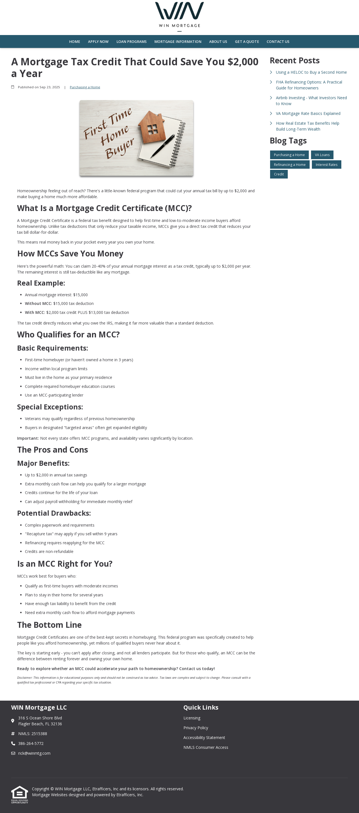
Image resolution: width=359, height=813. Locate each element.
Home (74, 41)
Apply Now (98, 41)
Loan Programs (131, 41)
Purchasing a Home (85, 87)
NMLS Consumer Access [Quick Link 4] (205, 747)
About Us (218, 41)
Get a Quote (247, 41)
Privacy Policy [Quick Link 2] (195, 727)
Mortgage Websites (50, 794)
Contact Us (278, 41)
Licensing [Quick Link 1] (191, 718)
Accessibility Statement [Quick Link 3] (204, 737)
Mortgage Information (177, 41)
